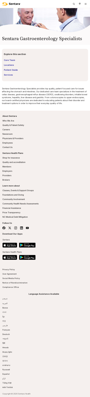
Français (6, 330)
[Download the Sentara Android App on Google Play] (27, 244)
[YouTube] (27, 228)
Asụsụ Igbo (7, 352)
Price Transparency (11, 212)
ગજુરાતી (5, 339)
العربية (4, 303)
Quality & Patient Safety (13, 125)
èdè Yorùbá (7, 387)
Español (6, 374)
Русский (6, 370)
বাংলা (4, 312)
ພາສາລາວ (6, 365)
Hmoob (5, 347)
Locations (9, 65)
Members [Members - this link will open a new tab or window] (6, 166)
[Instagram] (15, 227)
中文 (4, 321)
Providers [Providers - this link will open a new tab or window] (6, 175)
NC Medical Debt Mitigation (15, 217)
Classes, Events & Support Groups (18, 190)
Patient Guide (11, 70)
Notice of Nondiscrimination (15, 283)
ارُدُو (3, 378)
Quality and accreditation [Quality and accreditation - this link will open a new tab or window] (13, 162)
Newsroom (7, 134)
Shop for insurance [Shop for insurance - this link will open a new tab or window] (11, 158)
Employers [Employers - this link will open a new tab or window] (7, 171)
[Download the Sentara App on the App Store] (9, 244)
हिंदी (3, 343)
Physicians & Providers (12, 138)
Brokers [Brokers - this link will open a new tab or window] (6, 180)
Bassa (5, 308)
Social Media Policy (11, 278)
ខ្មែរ (3, 317)
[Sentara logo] (11, 3)
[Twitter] (9, 227)
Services (8, 75)
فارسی (5, 325)
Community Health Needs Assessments (20, 203)
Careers (6, 129)
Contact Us (7, 147)
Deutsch (6, 334)
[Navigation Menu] (85, 3)
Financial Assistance (11, 208)
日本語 (5, 356)
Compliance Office (10, 287)
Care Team (9, 60)
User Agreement (9, 274)
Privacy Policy (8, 269)
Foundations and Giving (13, 195)
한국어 (5, 361)
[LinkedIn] (21, 227)
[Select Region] (79, 3)
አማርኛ (4, 299)
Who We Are (8, 120)
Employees (7, 143)
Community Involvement (13, 199)
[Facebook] (3, 227)
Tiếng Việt (6, 383)
